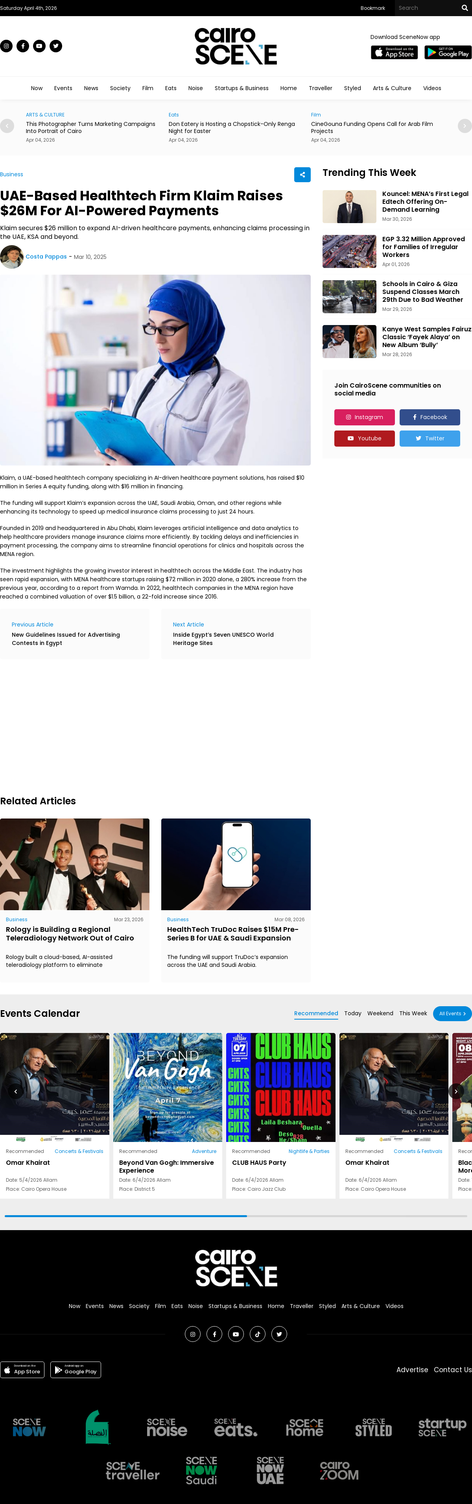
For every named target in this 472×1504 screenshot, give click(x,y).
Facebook (433, 417)
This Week (413, 1013)
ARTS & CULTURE (45, 114)
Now (36, 88)
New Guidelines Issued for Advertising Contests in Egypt (66, 639)
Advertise (412, 1370)
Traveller (320, 88)
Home (288, 88)
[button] (465, 126)
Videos (432, 88)
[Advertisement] (104, 726)
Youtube (370, 438)
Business (11, 174)
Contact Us (453, 1370)
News (91, 88)
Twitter (434, 438)
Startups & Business (242, 88)
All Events (450, 1013)
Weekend (380, 1013)
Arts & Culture (392, 88)
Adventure (204, 1151)
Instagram (369, 417)
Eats (171, 88)
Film (147, 88)
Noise (195, 88)
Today (352, 1013)
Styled (352, 88)
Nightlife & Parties (309, 1151)
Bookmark (373, 8)
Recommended (316, 1013)
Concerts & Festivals (79, 1151)
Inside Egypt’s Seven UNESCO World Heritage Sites (223, 639)
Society (120, 88)
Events (63, 88)
